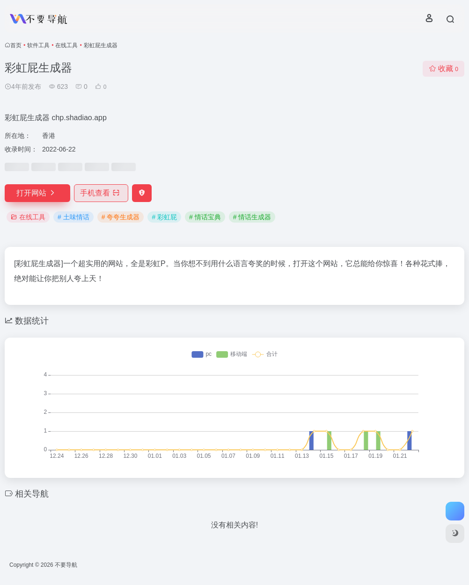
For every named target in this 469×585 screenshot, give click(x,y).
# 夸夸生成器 (121, 217)
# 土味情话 (73, 217)
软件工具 (38, 45)
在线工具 (66, 45)
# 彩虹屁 (164, 217)
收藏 (443, 68)
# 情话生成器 (252, 217)
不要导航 (66, 565)
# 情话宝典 (205, 217)
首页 (16, 45)
